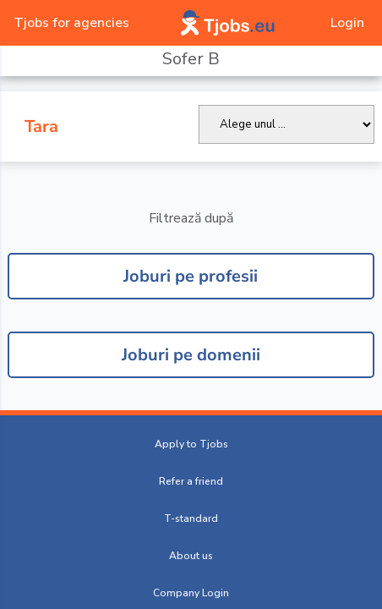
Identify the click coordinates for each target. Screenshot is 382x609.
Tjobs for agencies (71, 23)
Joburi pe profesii (190, 276)
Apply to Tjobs (191, 444)
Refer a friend (191, 481)
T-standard (191, 518)
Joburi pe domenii (191, 354)
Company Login (191, 593)
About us (191, 555)
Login (347, 23)
